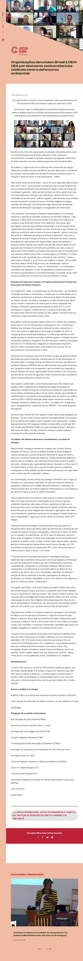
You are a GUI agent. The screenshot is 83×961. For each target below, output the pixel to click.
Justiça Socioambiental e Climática (58, 812)
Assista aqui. (16, 707)
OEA (14, 815)
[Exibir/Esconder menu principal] (3, 15)
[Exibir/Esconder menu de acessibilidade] (3, 39)
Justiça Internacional (28, 812)
